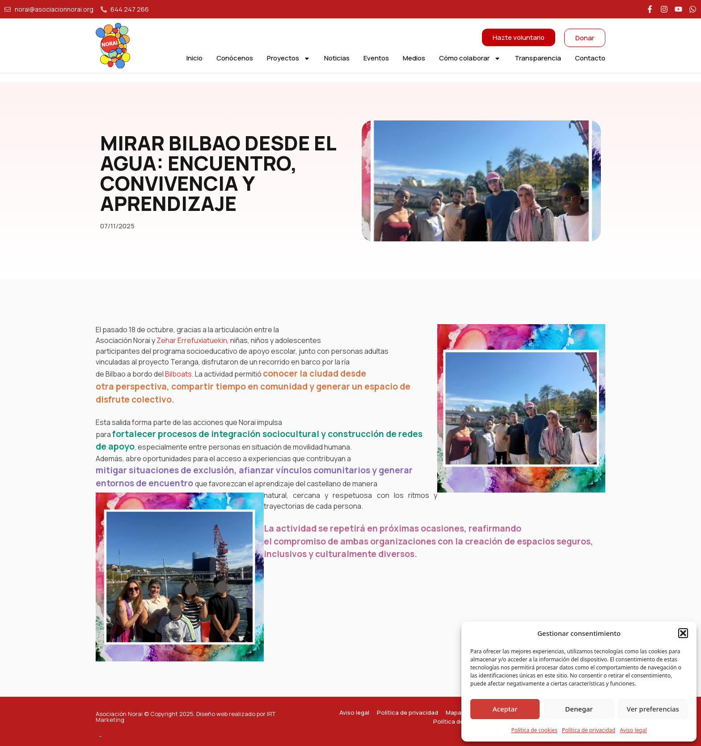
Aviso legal (633, 730)
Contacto (590, 58)
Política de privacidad (589, 730)
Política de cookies (534, 730)
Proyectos (288, 58)
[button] (683, 633)
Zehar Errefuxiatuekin (191, 340)
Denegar (579, 708)
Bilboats (178, 374)
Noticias (337, 58)
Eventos (376, 58)
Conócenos (234, 58)
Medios (414, 58)
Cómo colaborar (470, 58)
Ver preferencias (653, 708)
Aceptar (505, 708)
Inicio (194, 58)
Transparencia (538, 58)
